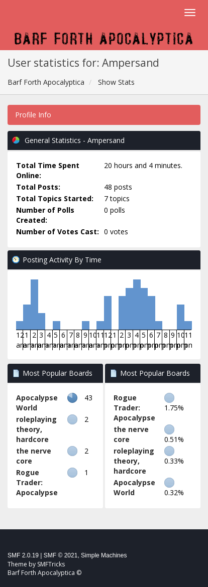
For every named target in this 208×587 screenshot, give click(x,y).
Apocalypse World (37, 402)
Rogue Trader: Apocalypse (37, 482)
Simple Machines (104, 555)
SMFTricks (51, 564)
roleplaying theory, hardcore (36, 429)
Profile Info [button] (33, 114)
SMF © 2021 (61, 555)
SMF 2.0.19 (23, 555)
